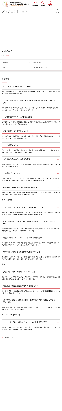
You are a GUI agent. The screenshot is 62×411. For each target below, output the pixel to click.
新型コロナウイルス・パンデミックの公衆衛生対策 (22, 238)
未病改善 (5, 62)
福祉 (4, 67)
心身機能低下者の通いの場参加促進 (16, 159)
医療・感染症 (37, 62)
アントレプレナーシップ (40, 67)
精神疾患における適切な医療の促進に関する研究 (21, 252)
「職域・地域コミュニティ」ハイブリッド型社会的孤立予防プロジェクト (29, 102)
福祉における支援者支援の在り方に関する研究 (20, 286)
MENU (58, 4)
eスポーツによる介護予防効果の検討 (17, 86)
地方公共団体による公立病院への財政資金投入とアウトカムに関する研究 (29, 222)
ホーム (2, 55)
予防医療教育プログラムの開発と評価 (17, 117)
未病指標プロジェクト (11, 173)
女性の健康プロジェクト (12, 145)
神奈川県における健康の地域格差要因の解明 (20, 187)
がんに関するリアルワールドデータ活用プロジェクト (23, 207)
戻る (57, 12)
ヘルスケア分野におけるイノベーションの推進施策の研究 (25, 322)
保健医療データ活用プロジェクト (15, 131)
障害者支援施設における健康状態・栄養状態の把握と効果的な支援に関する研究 (29, 301)
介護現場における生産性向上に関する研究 (19, 272)
